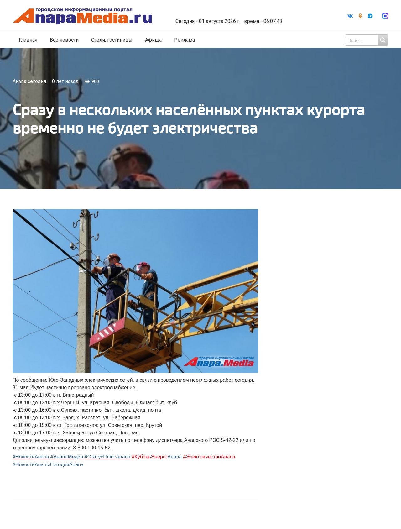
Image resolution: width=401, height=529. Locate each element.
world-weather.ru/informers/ (227, 16)
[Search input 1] (367, 40)
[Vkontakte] (350, 16)
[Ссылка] (82, 16)
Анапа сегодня (29, 81)
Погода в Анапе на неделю (227, 11)
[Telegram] (370, 16)
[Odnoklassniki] (360, 16)
